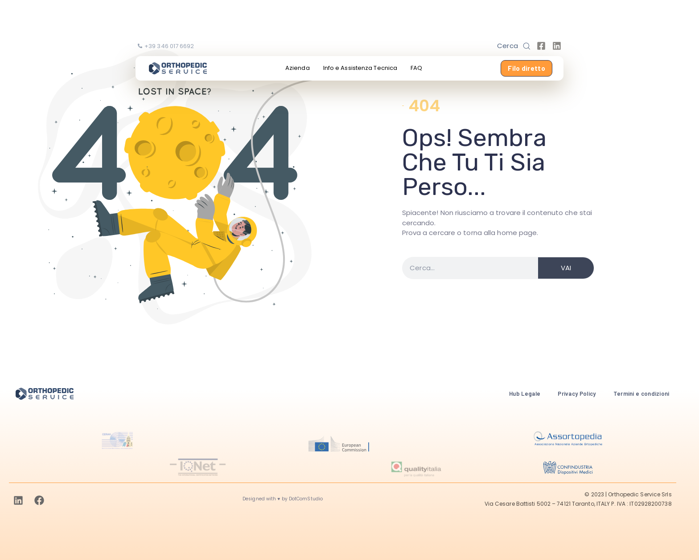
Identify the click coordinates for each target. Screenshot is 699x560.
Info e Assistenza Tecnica (360, 68)
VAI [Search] (566, 267)
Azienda (297, 68)
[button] (513, 46)
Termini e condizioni (641, 393)
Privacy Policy (577, 393)
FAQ (416, 68)
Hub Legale (524, 393)
